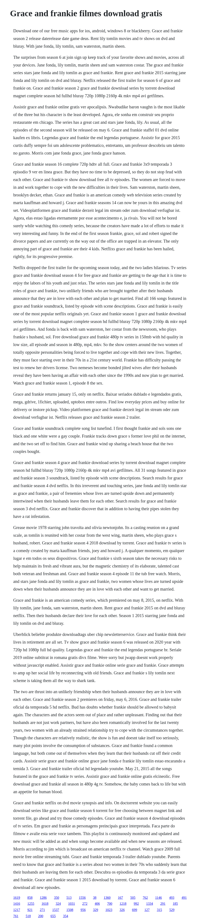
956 (83, 910)
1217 (16, 910)
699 (134, 910)
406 (97, 903)
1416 (16, 903)
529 (171, 910)
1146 (158, 897)
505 (132, 897)
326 (122, 910)
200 (40, 916)
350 (56, 897)
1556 (82, 897)
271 (42, 910)
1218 (123, 903)
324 (58, 903)
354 (65, 916)
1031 (71, 903)
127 (147, 910)
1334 (149, 903)
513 (69, 897)
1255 (30, 903)
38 (94, 897)
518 (28, 916)
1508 (69, 910)
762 (145, 897)
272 (84, 903)
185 (175, 903)
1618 (45, 903)
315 (159, 910)
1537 (55, 910)
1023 (108, 910)
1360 (107, 897)
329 (95, 910)
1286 (43, 897)
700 (109, 903)
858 (30, 897)
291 (162, 903)
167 (120, 897)
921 (30, 910)
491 (184, 897)
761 (15, 916)
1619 (16, 897)
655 (53, 916)
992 (136, 903)
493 (171, 897)
